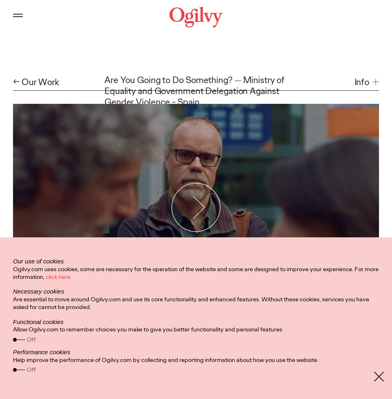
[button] (367, 82)
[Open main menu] (18, 17)
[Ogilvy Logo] (196, 17)
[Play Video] (196, 207)
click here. (59, 277)
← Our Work (36, 82)
